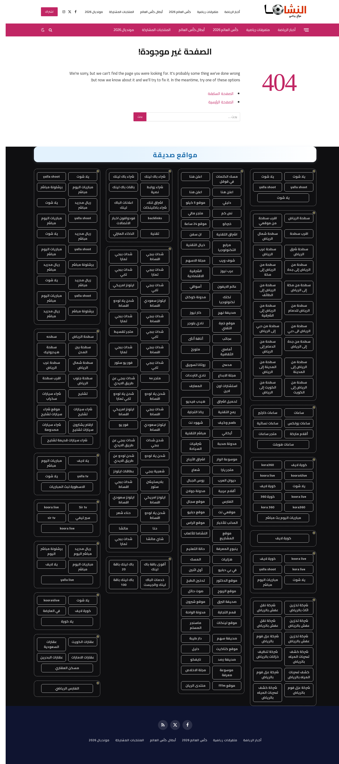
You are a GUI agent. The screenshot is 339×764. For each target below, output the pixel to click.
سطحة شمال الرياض (262, 236)
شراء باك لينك (149, 176)
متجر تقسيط (118, 332)
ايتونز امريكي (118, 285)
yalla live (61, 580)
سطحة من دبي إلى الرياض (262, 328)
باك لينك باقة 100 (118, 582)
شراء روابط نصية (149, 189)
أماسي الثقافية (221, 351)
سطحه (46, 336)
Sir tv (77, 507)
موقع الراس (190, 523)
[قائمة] (300, 30)
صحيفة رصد (221, 659)
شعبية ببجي (149, 471)
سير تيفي (77, 518)
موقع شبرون (190, 602)
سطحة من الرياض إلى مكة (262, 270)
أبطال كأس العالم (145, 12)
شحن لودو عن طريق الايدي (118, 458)
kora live (293, 569)
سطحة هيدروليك (46, 349)
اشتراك (43, 11)
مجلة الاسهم (190, 260)
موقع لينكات (221, 623)
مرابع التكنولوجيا (221, 247)
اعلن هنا (190, 176)
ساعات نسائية (262, 423)
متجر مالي (190, 213)
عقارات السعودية (45, 644)
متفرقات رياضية (202, 12)
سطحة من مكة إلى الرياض (293, 287)
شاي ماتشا (149, 539)
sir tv (46, 518)
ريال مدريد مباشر (77, 205)
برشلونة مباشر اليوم (46, 551)
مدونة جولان (190, 491)
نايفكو (190, 659)
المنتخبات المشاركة (115, 12)
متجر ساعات (262, 434)
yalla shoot (293, 187)
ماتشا (117, 528)
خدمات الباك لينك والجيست (149, 582)
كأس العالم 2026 (174, 12)
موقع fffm (221, 685)
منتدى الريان (190, 685)
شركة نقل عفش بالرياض (262, 607)
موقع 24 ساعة (190, 224)
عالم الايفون (221, 286)
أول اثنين (190, 570)
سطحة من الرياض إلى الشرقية (262, 310)
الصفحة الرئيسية (215, 102)
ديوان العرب (221, 480)
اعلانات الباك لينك (118, 205)
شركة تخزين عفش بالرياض (293, 623)
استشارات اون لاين (221, 388)
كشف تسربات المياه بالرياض (293, 674)
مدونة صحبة (221, 444)
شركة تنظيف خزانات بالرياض (262, 654)
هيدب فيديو (190, 401)
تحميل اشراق (221, 401)
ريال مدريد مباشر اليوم (77, 551)
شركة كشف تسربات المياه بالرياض (293, 657)
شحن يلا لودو (149, 456)
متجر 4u (149, 378)
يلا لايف (77, 461)
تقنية (149, 234)
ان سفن (190, 234)
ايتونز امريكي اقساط (118, 411)
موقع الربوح (221, 591)
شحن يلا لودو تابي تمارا (118, 396)
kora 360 (262, 507)
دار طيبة (190, 638)
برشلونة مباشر (46, 187)
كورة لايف (293, 465)
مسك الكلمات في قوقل (221, 178)
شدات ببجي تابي (118, 272)
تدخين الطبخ (190, 580)
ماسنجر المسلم (190, 625)
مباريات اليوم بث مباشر (277, 518)
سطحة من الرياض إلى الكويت (293, 387)
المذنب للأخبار (221, 523)
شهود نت (190, 422)
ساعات (293, 413)
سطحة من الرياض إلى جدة (293, 267)
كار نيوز (190, 313)
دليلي (221, 203)
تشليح (77, 394)
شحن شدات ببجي (149, 442)
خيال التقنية (189, 245)
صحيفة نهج (221, 313)
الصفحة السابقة (215, 93)
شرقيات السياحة (190, 446)
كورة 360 (262, 497)
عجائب (221, 339)
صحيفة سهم (221, 638)
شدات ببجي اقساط (149, 256)
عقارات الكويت (77, 642)
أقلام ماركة (293, 434)
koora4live (293, 475)
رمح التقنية (221, 412)
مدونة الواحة (190, 612)
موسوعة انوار (221, 459)
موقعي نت (221, 512)
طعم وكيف (221, 422)
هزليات (221, 559)
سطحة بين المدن (77, 349)
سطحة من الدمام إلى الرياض (262, 346)
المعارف (189, 386)
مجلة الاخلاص (190, 670)
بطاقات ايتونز (118, 471)
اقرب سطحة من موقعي (262, 220)
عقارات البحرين (46, 657)
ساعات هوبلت (277, 444)
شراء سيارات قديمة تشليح (61, 440)
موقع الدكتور (221, 580)
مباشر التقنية (189, 433)
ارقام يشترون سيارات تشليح (77, 427)
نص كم (221, 213)
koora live (261, 475)
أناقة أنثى (190, 339)
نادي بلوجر (190, 323)
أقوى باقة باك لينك (149, 566)
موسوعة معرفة (221, 672)
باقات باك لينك (118, 187)
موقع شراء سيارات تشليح (45, 411)
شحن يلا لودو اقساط (118, 303)
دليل (190, 649)
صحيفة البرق (221, 602)
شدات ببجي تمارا (118, 256)
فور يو (118, 425)
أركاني (221, 433)
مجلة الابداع (221, 375)
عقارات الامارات (77, 657)
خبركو (221, 224)
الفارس (221, 501)
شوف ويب (221, 260)
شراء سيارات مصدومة (45, 427)
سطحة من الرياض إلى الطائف (262, 290)
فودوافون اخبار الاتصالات (117, 220)
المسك (189, 559)
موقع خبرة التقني (221, 325)
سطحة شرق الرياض (293, 251)
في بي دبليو (221, 570)
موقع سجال (190, 501)
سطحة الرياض (293, 218)
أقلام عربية (221, 491)
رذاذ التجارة (190, 412)
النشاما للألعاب (190, 533)
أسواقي (190, 286)
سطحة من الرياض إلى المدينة (293, 367)
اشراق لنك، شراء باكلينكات (149, 205)
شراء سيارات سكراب (45, 396)
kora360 (262, 465)
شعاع (190, 470)
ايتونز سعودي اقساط (149, 303)
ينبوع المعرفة (221, 549)
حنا (149, 528)
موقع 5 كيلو (190, 203)
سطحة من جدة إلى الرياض (293, 343)
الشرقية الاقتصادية (190, 273)
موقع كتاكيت (221, 649)
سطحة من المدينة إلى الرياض (262, 367)
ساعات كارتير (262, 413)
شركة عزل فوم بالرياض (262, 638)
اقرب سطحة (293, 234)
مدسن (221, 365)
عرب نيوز (221, 271)
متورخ (189, 349)
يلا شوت (293, 176)
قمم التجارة (221, 612)
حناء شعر (118, 513)
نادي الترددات (190, 375)
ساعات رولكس (293, 423)
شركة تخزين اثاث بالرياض (293, 607)
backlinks (149, 218)
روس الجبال (190, 480)
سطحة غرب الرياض (261, 251)
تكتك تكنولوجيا (221, 299)
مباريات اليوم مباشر (262, 582)
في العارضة (45, 611)
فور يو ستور (118, 363)
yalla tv (77, 476)
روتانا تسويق (190, 365)
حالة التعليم (190, 549)
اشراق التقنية (221, 234)
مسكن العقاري (61, 668)
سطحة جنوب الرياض (77, 380)
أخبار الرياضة (226, 12)
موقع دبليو (190, 512)
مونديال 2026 (88, 12)
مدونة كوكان (189, 297)
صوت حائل (190, 591)
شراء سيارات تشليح (77, 411)
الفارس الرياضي (61, 688)
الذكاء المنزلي (118, 234)
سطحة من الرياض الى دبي (293, 328)
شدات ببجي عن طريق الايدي (117, 380)
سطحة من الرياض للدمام (293, 307)
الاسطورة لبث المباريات (61, 487)
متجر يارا (221, 470)
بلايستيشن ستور (149, 484)
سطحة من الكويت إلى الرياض (262, 387)
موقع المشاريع (221, 535)
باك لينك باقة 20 (118, 566)
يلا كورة (61, 621)
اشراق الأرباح (190, 459)
